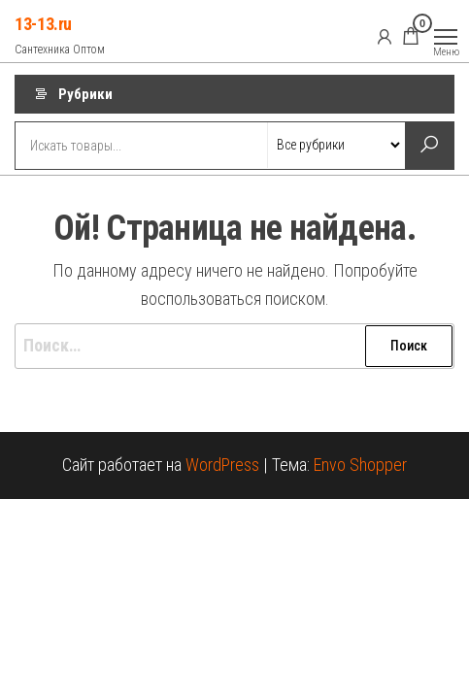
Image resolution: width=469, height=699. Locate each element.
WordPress (222, 464)
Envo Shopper (360, 464)
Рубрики (85, 94)
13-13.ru (43, 24)
